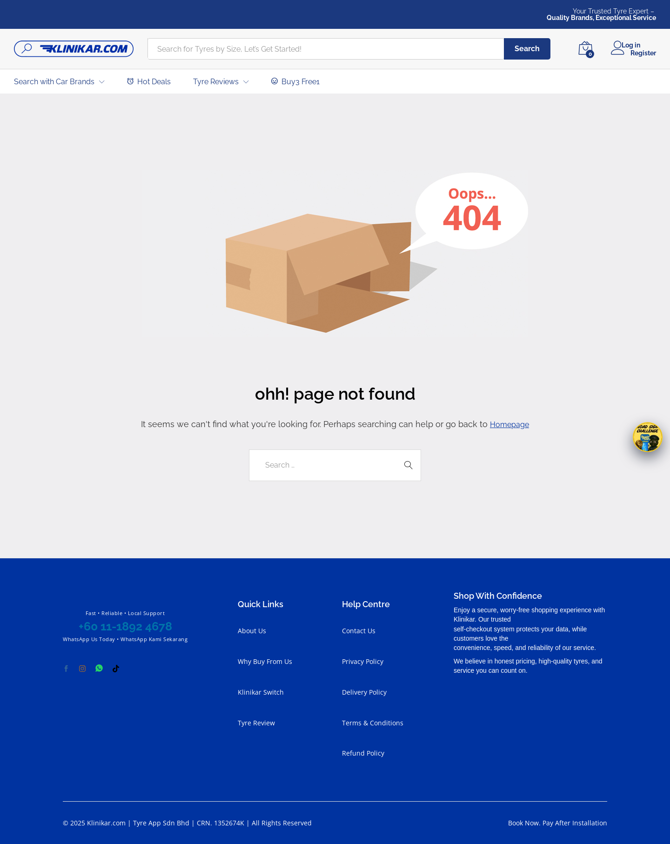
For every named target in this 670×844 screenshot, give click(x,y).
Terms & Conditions (372, 722)
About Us (252, 630)
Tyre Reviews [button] (216, 82)
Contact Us (358, 630)
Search (527, 48)
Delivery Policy (364, 691)
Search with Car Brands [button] (54, 82)
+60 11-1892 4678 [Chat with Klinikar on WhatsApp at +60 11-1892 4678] (125, 626)
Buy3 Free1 (295, 81)
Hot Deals (149, 81)
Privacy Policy (362, 661)
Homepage (510, 424)
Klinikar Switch (261, 691)
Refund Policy (363, 753)
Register (643, 52)
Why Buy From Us (265, 661)
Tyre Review (256, 722)
